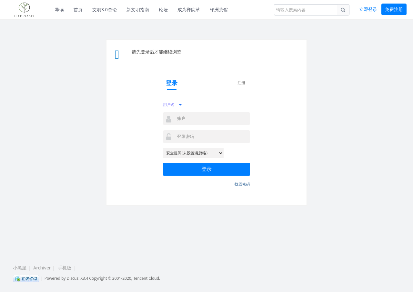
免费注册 (394, 9)
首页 (78, 9)
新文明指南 (137, 9)
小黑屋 (19, 268)
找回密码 (242, 184)
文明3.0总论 (104, 9)
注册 (241, 82)
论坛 (163, 9)
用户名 (169, 104)
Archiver (42, 268)
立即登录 (368, 9)
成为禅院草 (188, 9)
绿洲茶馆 (219, 9)
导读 (59, 9)
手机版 (64, 268)
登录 (206, 169)
